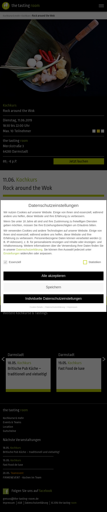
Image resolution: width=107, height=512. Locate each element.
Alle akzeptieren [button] (54, 275)
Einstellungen (11, 252)
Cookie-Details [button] (36, 306)
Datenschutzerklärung (29, 248)
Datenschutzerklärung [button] (55, 306)
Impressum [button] (72, 306)
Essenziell (12, 261)
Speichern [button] (53, 286)
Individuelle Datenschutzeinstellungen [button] (53, 297)
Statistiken (92, 261)
